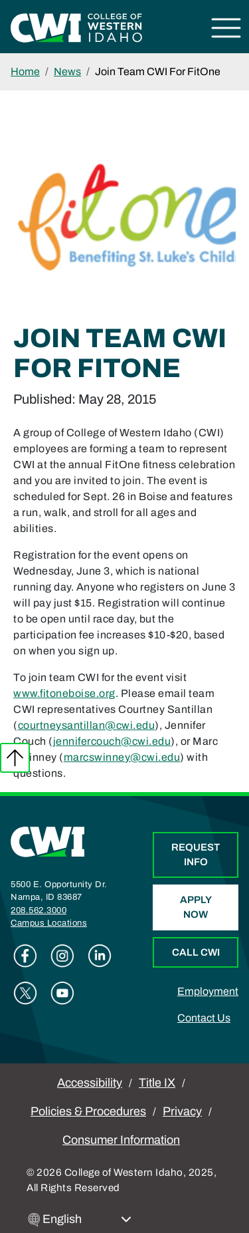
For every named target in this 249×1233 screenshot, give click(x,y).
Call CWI (196, 952)
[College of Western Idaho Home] (76, 27)
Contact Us (203, 1018)
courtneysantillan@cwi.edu (86, 725)
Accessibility (89, 1082)
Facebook (25, 955)
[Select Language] (86, 1219)
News (67, 71)
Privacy (182, 1111)
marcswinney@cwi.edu (122, 757)
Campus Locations (49, 923)
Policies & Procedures (88, 1111)
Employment (207, 991)
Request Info (195, 855)
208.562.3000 (38, 910)
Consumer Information (121, 1140)
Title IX (157, 1082)
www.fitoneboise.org (64, 693)
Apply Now (196, 907)
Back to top (15, 758)
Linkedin (99, 955)
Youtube (62, 993)
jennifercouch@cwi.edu (112, 741)
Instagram (62, 955)
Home (25, 71)
